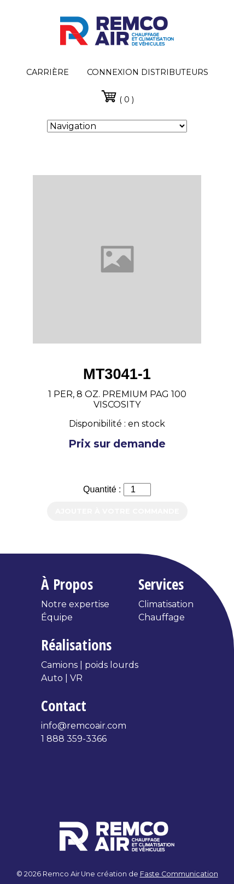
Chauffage (161, 617)
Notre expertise (75, 604)
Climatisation (166, 604)
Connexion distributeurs (147, 72)
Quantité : (103, 489)
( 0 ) (117, 96)
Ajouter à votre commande (117, 511)
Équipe (57, 617)
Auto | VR (62, 678)
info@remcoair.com (83, 725)
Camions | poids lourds (89, 665)
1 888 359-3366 (74, 739)
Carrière (47, 72)
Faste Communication (179, 874)
